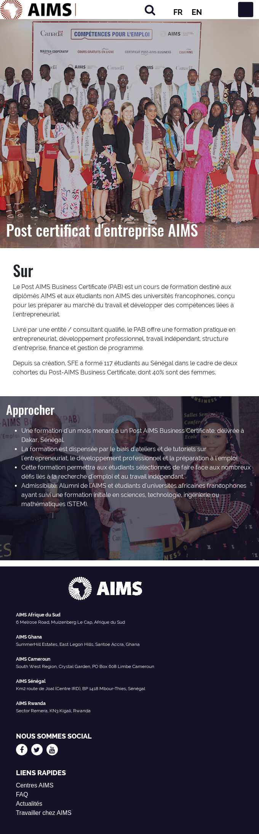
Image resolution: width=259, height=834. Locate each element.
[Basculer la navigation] (245, 9)
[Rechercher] (150, 9)
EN (197, 12)
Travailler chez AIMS (44, 813)
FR (177, 12)
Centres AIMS (35, 785)
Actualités (29, 803)
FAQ (22, 794)
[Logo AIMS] (38, 9)
